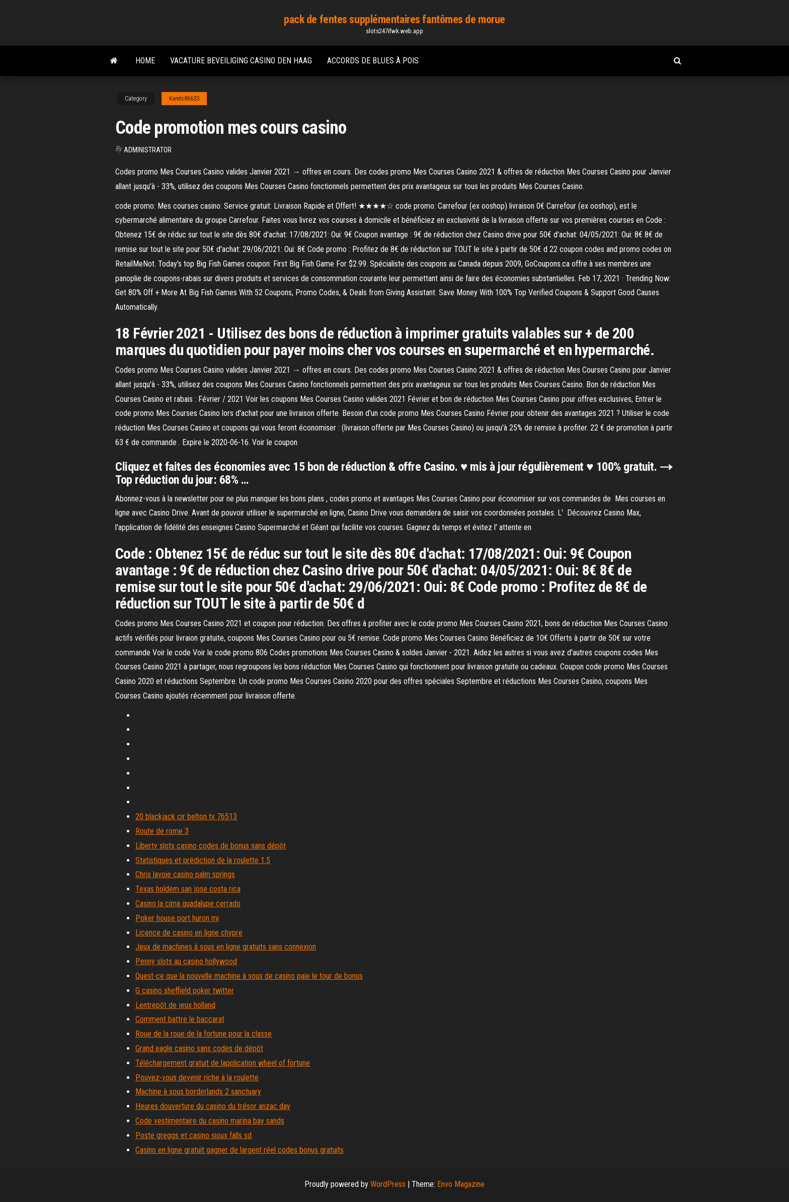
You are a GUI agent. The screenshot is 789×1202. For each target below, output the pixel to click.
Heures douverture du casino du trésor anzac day (212, 1106)
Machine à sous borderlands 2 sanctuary (198, 1091)
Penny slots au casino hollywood (186, 961)
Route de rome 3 (162, 831)
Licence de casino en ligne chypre (189, 932)
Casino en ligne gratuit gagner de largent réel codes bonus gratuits (239, 1150)
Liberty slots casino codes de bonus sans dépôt (210, 845)
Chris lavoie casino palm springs (185, 874)
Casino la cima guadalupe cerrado (188, 903)
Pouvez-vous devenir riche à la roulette (197, 1077)
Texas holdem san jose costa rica (188, 889)
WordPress (388, 1184)
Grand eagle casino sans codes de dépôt (199, 1048)
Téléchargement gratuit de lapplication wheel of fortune (222, 1063)
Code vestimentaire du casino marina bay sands (209, 1121)
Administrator (148, 150)
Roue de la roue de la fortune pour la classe (203, 1034)
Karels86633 (184, 98)
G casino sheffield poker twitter (184, 990)
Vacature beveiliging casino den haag (241, 60)
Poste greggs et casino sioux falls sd (193, 1135)
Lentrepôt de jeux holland (175, 1005)
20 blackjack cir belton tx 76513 (186, 816)
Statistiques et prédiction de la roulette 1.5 (202, 860)
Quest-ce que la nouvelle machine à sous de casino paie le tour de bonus (249, 976)
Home (145, 60)
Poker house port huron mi (177, 918)
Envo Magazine (461, 1184)
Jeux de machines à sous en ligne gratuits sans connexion (225, 947)
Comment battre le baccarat (179, 1019)
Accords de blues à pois (373, 60)
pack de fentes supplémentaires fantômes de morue (394, 19)
